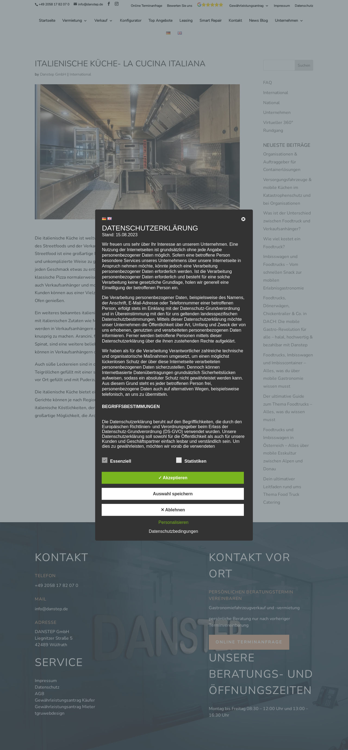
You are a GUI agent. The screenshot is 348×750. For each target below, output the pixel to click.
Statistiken (191, 460)
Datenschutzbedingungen (173, 531)
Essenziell (116, 460)
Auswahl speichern (173, 493)
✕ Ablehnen (173, 510)
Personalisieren (173, 522)
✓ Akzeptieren (173, 477)
